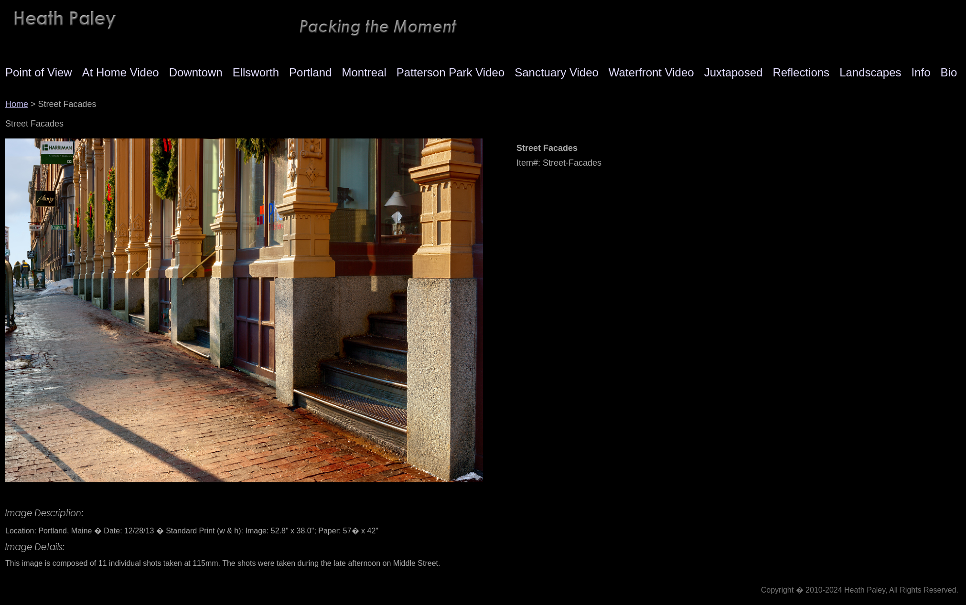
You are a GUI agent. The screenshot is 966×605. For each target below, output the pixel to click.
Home (16, 104)
